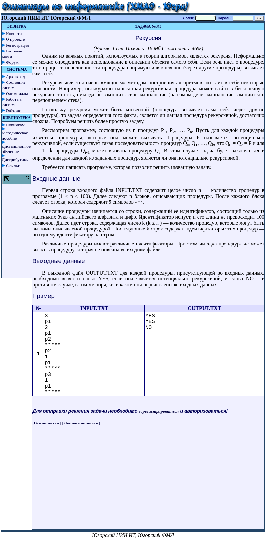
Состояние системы (13, 85)
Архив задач (17, 76)
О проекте (15, 39)
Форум (12, 62)
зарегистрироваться (159, 411)
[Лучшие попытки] (81, 423)
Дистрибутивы (15, 159)
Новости (14, 33)
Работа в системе (12, 102)
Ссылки (13, 165)
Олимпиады (17, 93)
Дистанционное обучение (16, 149)
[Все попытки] (46, 423)
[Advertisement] (148, 483)
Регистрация (17, 45)
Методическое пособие (15, 135)
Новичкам (15, 124)
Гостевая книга (12, 54)
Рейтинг (13, 110)
